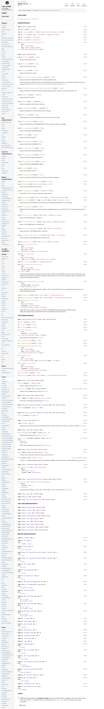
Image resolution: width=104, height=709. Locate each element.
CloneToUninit (29, 576)
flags (25, 37)
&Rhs (33, 457)
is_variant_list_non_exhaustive (34, 77)
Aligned (27, 538)
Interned (42, 10)
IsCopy (49, 552)
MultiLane (24, 681)
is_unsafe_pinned (29, 148)
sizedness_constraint (30, 300)
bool (38, 57)
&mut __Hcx (29, 470)
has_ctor (26, 115)
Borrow (26, 564)
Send (28, 518)
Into (28, 624)
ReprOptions (37, 40)
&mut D (34, 407)
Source (19, 5)
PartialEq (30, 449)
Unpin (28, 524)
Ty (40, 307)
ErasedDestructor (30, 686)
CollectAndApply (32, 581)
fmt (21, 398)
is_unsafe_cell (28, 141)
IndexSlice (44, 32)
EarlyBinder (31, 307)
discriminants (27, 254)
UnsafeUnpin (30, 527)
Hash (28, 430)
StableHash (30, 464)
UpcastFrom (25, 672)
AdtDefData (53, 10)
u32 (34, 286)
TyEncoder (32, 412)
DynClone (27, 590)
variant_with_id (28, 215)
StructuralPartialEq (34, 499)
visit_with (23, 482)
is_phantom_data (28, 128)
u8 (30, 423)
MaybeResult (28, 635)
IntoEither (28, 630)
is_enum (25, 70)
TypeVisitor (34, 482)
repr (24, 40)
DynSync (29, 510)
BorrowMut (27, 570)
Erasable (25, 420)
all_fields (26, 200)
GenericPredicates (57, 197)
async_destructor (29, 297)
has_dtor (26, 184)
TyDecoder (32, 405)
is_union (26, 63)
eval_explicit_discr (30, 244)
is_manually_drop (29, 155)
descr (25, 101)
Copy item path (30, 4)
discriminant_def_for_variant (33, 281)
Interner (24, 665)
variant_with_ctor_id (30, 221)
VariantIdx (52, 32)
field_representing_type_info (33, 42)
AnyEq (26, 546)
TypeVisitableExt (32, 661)
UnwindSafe (30, 530)
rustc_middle (21, 1)
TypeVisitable (31, 479)
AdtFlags (37, 37)
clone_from (23, 388)
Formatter (37, 398)
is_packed (23, 327)
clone (22, 383)
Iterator (44, 200)
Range (41, 261)
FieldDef (60, 200)
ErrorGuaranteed (41, 251)
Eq (27, 497)
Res (43, 241)
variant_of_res (28, 241)
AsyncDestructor (66, 297)
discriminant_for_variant (31, 264)
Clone (67, 200)
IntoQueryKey (29, 633)
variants (26, 32)
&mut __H (46, 432)
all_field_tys (25, 355)
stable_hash (24, 467)
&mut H (48, 438)
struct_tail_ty (25, 330)
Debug (28, 395)
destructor (26, 295)
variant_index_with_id (30, 228)
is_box (25, 135)
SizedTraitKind (34, 305)
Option (24, 49)
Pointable (27, 638)
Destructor (60, 295)
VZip (28, 678)
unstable (80, 388)
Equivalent (30, 596)
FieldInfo (30, 49)
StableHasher (36, 472)
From (25, 618)
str (41, 101)
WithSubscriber (29, 683)
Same (25, 641)
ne (21, 457)
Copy (28, 494)
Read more (40, 337)
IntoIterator (42, 360)
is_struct (26, 57)
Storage (24, 423)
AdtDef (28, 26)
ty (25, 1)
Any (25, 540)
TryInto (29, 656)
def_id (22, 322)
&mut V (30, 485)
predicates (26, 197)
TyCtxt (27, 46)
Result (24, 251)
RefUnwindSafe (31, 516)
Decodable (45, 405)
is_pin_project (28, 175)
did (24, 29)
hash (21, 432)
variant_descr (27, 108)
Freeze (28, 513)
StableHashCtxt (39, 467)
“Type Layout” (59, 700)
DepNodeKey (33, 584)
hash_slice (23, 438)
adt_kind (26, 95)
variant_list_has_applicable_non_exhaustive (38, 88)
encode (22, 415)
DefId (34, 29)
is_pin (25, 168)
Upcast (31, 669)
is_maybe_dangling (29, 161)
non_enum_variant (29, 190)
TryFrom (29, 650)
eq (21, 452)
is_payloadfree (28, 206)
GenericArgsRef (30, 47)
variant (25, 34)
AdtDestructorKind (59, 375)
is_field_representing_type (32, 181)
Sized (25, 442)
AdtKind (38, 95)
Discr (28, 251)
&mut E (34, 415)
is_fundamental (28, 121)
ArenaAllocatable (35, 552)
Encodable (45, 412)
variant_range (27, 261)
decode (22, 407)
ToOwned (27, 644)
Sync (28, 521)
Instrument (28, 621)
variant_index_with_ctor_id (32, 235)
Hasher (29, 432)
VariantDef (60, 32)
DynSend (29, 507)
